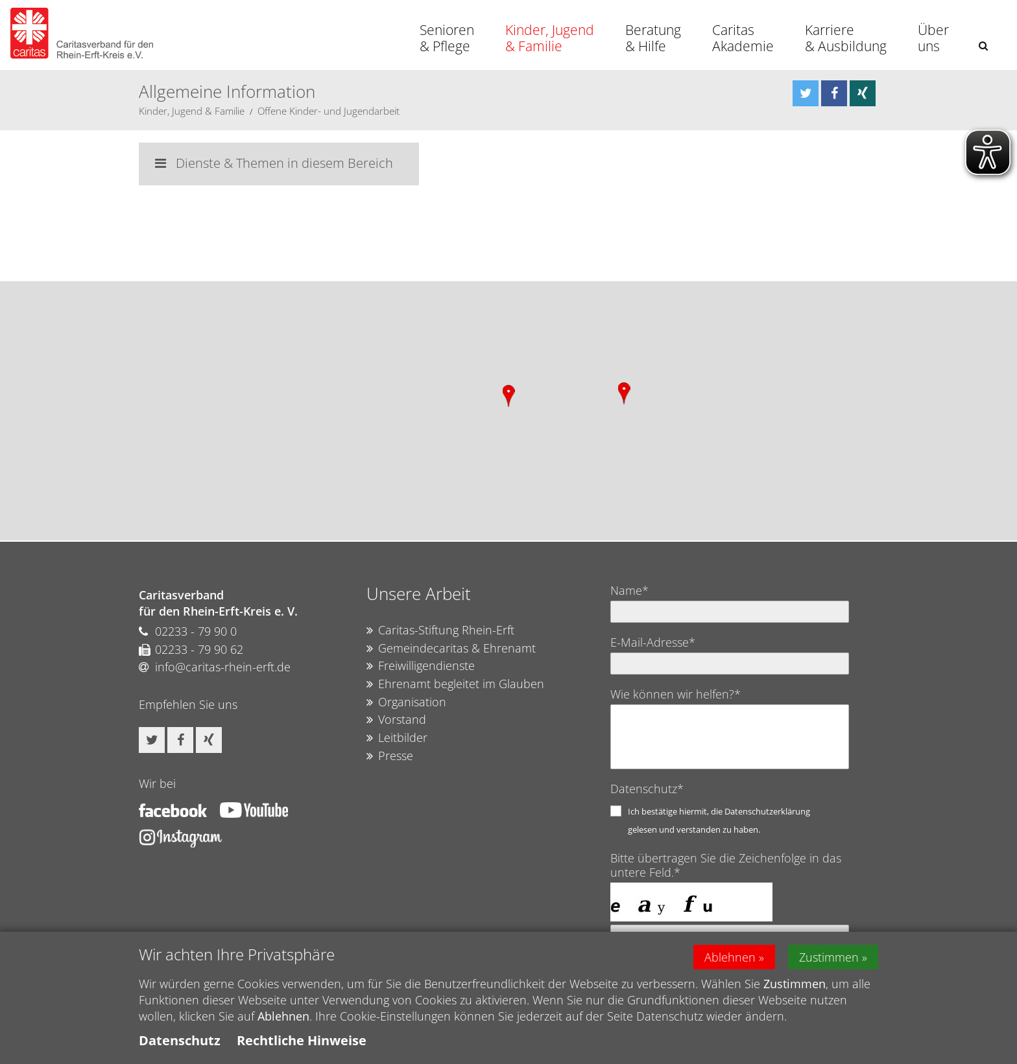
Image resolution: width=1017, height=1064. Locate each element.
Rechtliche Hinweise (301, 1040)
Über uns (933, 38)
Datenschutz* (647, 788)
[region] (508, 410)
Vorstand (396, 720)
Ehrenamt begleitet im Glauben (455, 684)
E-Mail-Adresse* (652, 642)
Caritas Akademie (743, 38)
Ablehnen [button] (730, 957)
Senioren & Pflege (447, 38)
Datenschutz (180, 1040)
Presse (389, 756)
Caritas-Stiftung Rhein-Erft (440, 630)
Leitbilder (396, 738)
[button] (983, 46)
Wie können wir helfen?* (675, 694)
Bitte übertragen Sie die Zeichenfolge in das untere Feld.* (725, 865)
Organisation (406, 702)
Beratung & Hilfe (653, 38)
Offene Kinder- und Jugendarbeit (328, 110)
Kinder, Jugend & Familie (549, 38)
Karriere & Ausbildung (846, 38)
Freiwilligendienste (420, 666)
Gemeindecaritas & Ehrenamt (451, 649)
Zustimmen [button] (829, 957)
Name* (629, 590)
